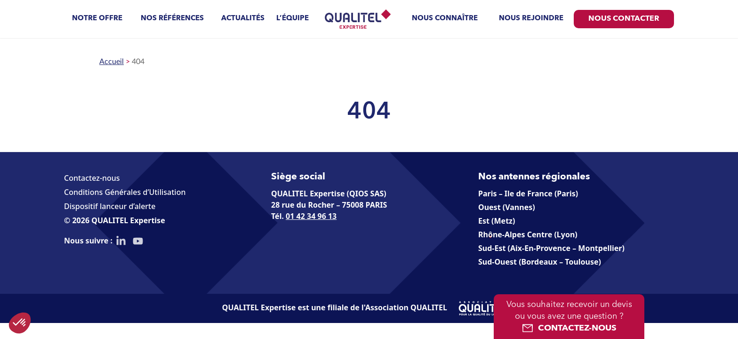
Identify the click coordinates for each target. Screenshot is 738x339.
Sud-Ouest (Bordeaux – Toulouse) (539, 262)
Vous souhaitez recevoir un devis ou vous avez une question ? (569, 317)
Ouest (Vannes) (506, 207)
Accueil (111, 61)
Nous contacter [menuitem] (623, 19)
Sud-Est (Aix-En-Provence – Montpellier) (551, 248)
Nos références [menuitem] (172, 18)
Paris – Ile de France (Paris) (528, 193)
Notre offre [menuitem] (97, 18)
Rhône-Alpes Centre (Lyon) (528, 234)
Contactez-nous (92, 178)
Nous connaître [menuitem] (445, 18)
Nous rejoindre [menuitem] (531, 18)
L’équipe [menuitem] (292, 18)
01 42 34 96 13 (311, 216)
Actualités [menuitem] (243, 18)
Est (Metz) (496, 221)
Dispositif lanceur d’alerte (109, 206)
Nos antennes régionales (534, 177)
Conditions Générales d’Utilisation (124, 192)
